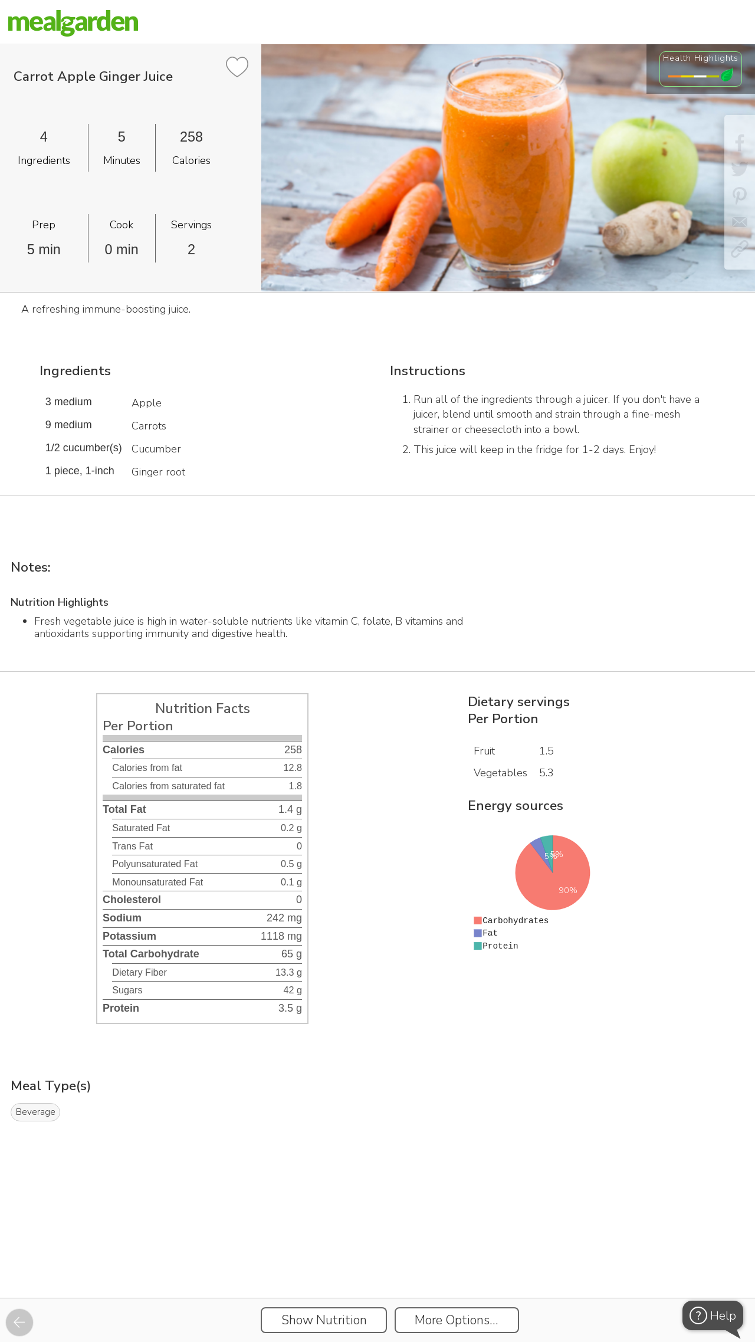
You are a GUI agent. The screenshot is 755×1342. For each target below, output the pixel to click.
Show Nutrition (324, 1320)
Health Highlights (700, 58)
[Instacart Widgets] (377, 1257)
